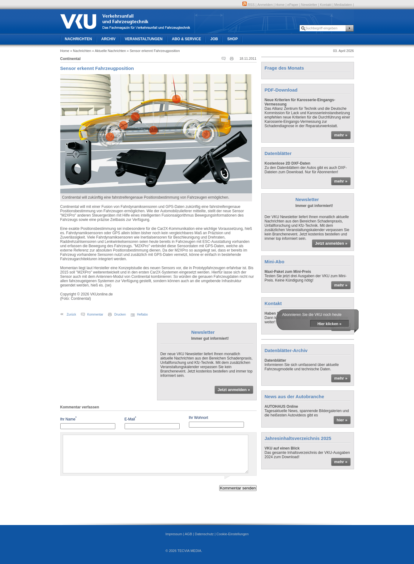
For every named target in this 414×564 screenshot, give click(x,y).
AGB (188, 534)
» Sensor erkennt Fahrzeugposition (153, 51)
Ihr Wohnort (198, 417)
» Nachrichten (80, 51)
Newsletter (309, 4)
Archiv (108, 39)
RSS (248, 4)
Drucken (120, 314)
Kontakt (325, 4)
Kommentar (95, 314)
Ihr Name (68, 418)
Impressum (173, 534)
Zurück (71, 314)
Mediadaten (343, 4)
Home (279, 4)
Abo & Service (186, 39)
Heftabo (142, 314)
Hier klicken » (329, 324)
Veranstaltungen (144, 39)
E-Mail (130, 418)
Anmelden (265, 4)
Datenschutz (204, 534)
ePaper (292, 4)
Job (214, 39)
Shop (232, 39)
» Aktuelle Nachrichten (109, 51)
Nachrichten (78, 39)
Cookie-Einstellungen (232, 534)
